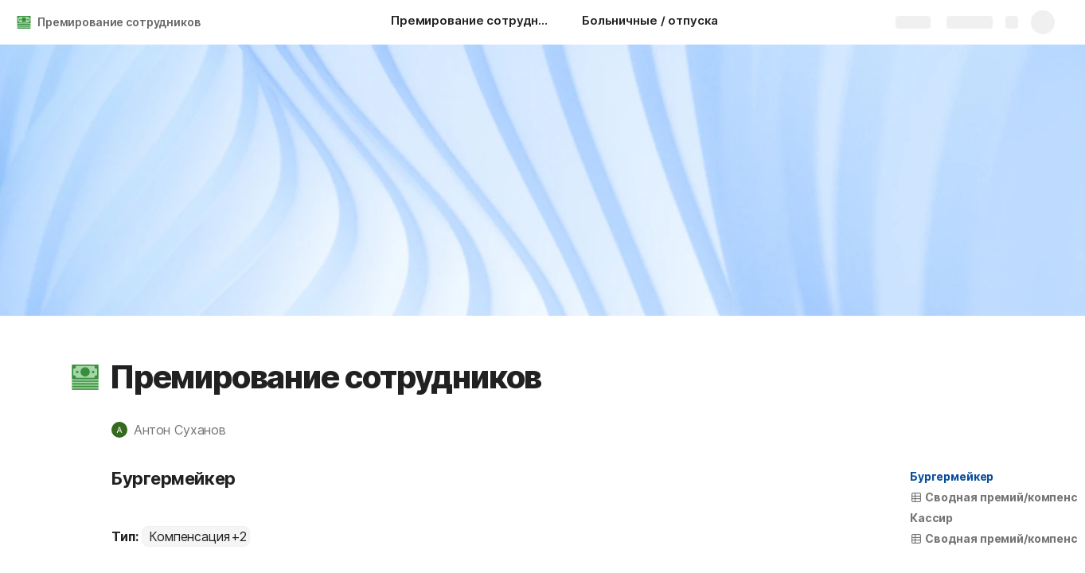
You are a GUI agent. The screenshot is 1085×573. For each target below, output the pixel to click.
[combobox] (196, 536)
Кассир (931, 517)
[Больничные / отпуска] (650, 22)
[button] (85, 377)
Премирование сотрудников (119, 22)
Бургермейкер (951, 476)
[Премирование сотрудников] (470, 22)
